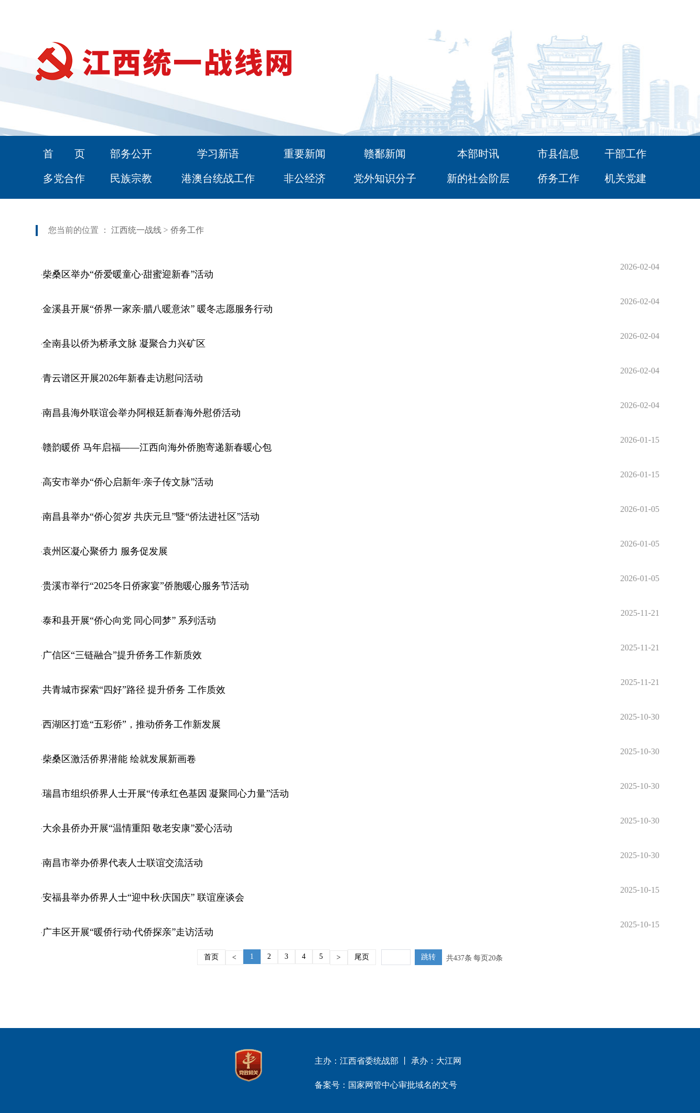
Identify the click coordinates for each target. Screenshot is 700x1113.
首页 (211, 957)
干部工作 (626, 153)
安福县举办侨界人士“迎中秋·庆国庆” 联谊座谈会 (143, 897)
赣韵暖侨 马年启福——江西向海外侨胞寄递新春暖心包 (157, 447)
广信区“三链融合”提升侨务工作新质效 (122, 655)
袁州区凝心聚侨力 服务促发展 (105, 551)
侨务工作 (558, 178)
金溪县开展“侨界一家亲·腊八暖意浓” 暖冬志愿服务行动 (157, 309)
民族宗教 (131, 178)
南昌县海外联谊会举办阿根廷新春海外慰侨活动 (141, 413)
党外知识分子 (384, 178)
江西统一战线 (136, 230)
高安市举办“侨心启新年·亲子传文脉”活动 (127, 482)
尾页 (361, 957)
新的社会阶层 (478, 178)
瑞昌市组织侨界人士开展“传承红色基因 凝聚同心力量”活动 (165, 793)
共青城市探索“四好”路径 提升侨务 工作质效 (133, 689)
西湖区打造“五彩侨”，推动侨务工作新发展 (131, 724)
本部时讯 (478, 153)
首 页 (64, 153)
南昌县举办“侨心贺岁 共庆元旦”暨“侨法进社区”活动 (151, 516)
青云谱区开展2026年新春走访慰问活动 (122, 378)
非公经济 (305, 178)
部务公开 (131, 153)
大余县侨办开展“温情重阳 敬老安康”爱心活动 (137, 828)
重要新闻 (305, 153)
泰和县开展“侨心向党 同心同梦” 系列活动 (129, 620)
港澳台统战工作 (218, 178)
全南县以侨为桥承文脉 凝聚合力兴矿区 (124, 343)
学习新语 (218, 153)
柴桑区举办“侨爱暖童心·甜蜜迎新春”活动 (127, 274)
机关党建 (626, 178)
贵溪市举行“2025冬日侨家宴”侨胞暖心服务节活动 (145, 586)
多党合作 (64, 178)
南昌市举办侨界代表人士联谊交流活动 (122, 863)
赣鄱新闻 (385, 153)
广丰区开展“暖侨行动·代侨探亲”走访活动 (127, 932)
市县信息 (558, 153)
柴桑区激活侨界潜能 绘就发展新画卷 (119, 759)
